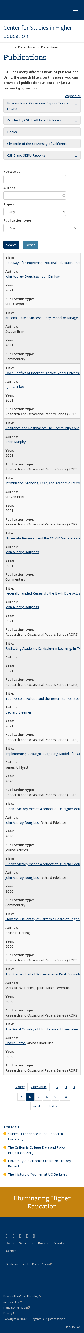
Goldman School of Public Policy (29, 1264)
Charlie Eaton (15, 1043)
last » (54, 1107)
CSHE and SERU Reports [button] (26, 155)
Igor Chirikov (50, 276)
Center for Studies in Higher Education (37, 32)
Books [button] (12, 132)
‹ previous (40, 1087)
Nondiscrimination (16, 1308)
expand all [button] (73, 96)
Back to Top (73, 1327)
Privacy (9, 1313)
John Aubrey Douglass (22, 276)
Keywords (11, 171)
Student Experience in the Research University (35, 1136)
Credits (58, 1243)
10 (66, 1097)
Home (7, 47)
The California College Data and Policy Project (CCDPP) (37, 1150)
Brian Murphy (15, 441)
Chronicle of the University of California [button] (37, 143)
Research (11, 1127)
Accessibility (12, 1302)
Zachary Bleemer (18, 712)
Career (11, 1251)
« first (21, 1087)
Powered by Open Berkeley (22, 1296)
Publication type (17, 220)
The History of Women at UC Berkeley (37, 1174)
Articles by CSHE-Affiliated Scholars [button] (34, 120)
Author (9, 187)
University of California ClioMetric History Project (39, 1163)
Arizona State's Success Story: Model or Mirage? (42, 317)
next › (39, 1107)
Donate (43, 1243)
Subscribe (26, 1243)
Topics (9, 204)
